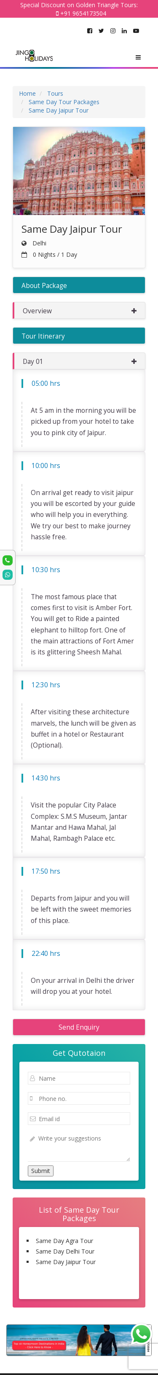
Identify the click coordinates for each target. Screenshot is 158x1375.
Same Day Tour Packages (79, 1288)
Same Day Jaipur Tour (66, 1262)
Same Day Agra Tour (64, 1241)
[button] (79, 310)
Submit (40, 1171)
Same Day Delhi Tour (65, 1251)
